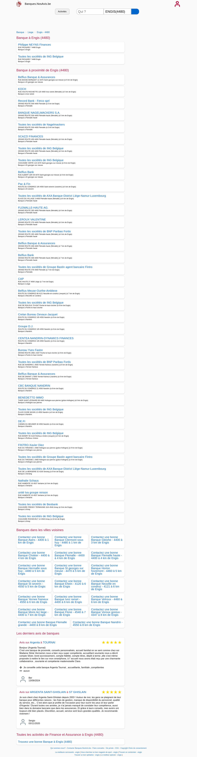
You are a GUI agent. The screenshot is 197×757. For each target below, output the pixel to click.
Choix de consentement (137, 748)
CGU (117, 748)
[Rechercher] (135, 11)
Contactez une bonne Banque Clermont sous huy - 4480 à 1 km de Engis (69, 541)
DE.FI (21, 421)
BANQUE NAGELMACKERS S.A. (39, 113)
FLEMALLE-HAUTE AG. (33, 208)
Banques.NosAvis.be (38, 3)
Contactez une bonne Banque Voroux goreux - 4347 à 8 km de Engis (106, 612)
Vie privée (109, 748)
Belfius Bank (26, 172)
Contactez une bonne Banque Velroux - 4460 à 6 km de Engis (106, 599)
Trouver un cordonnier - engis (130, 752)
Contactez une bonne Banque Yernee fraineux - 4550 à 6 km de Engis (33, 599)
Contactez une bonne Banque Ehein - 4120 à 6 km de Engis (70, 584)
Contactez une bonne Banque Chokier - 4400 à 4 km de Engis (34, 555)
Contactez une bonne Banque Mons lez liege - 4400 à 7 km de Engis (33, 612)
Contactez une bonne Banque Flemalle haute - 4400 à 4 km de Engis (106, 555)
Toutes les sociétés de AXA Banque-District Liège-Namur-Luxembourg (62, 196)
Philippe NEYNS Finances (34, 45)
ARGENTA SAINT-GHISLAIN (48, 692)
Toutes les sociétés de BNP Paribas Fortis (44, 231)
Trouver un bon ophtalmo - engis (86, 755)
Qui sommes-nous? (57, 748)
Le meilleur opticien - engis (111, 755)
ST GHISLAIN (77, 692)
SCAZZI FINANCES (30, 136)
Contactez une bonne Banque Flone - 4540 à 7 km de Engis (70, 612)
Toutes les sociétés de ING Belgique (41, 56)
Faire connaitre (98, 748)
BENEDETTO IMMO (31, 397)
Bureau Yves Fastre (30, 350)
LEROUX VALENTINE (32, 219)
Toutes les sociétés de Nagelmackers (41, 124)
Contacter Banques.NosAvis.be (79, 748)
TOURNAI (49, 642)
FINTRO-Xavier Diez (31, 445)
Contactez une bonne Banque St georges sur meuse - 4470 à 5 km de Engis (70, 569)
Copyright (124, 748)
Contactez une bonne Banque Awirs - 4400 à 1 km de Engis (33, 540)
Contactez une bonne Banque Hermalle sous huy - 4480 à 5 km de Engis (32, 569)
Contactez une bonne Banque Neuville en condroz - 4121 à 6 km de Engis (105, 585)
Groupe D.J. (25, 326)
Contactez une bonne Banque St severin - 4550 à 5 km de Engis (31, 584)
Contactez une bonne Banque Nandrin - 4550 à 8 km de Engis (98, 623)
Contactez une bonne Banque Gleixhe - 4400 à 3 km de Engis (106, 540)
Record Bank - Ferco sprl (34, 101)
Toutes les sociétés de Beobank (38, 504)
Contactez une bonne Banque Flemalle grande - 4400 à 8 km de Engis (42, 623)
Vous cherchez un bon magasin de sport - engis (99, 752)
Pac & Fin (24, 184)
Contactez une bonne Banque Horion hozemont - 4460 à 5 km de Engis (106, 569)
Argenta (35, 642)
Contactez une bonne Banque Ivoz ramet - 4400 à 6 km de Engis (68, 599)
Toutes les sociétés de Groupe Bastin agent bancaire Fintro (55, 267)
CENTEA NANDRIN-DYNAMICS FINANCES (46, 338)
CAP (21, 279)
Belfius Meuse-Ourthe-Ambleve (37, 291)
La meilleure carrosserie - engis (67, 752)
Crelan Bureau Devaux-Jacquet (37, 314)
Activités (62, 11)
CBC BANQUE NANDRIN (34, 386)
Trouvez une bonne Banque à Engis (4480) (45, 741)
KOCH (22, 89)
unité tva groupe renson (33, 492)
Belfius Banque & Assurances (36, 77)
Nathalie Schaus (28, 481)
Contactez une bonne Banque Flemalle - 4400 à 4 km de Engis (70, 555)
